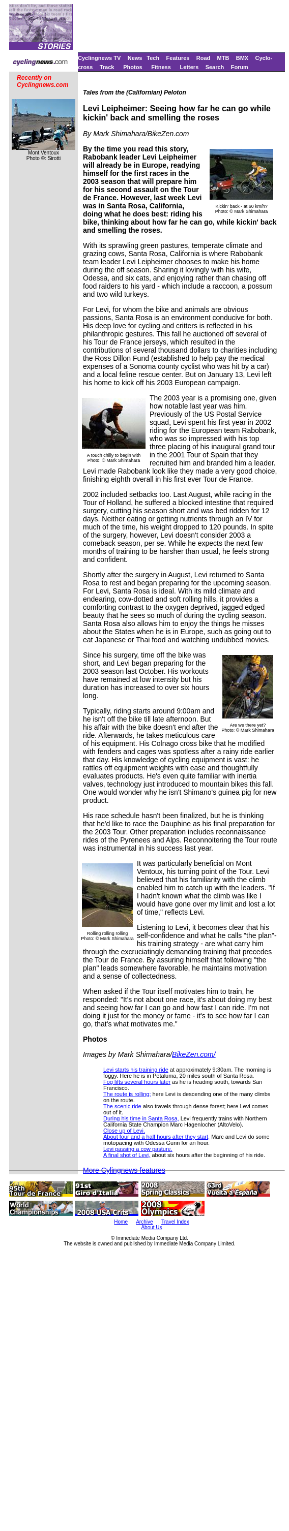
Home (121, 1222)
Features (178, 58)
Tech (153, 58)
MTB (223, 58)
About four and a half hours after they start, (156, 1137)
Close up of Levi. (124, 1131)
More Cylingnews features (124, 1170)
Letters (189, 67)
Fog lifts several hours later (136, 1082)
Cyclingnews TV (99, 58)
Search (215, 67)
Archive (144, 1222)
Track (107, 67)
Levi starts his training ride (135, 1070)
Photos (132, 67)
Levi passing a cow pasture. (137, 1149)
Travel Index (175, 1222)
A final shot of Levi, (126, 1155)
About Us (151, 1227)
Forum (239, 67)
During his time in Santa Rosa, (141, 1118)
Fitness (161, 67)
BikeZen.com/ (194, 1054)
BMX (242, 58)
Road (203, 58)
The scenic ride (122, 1106)
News (135, 58)
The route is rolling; (127, 1094)
